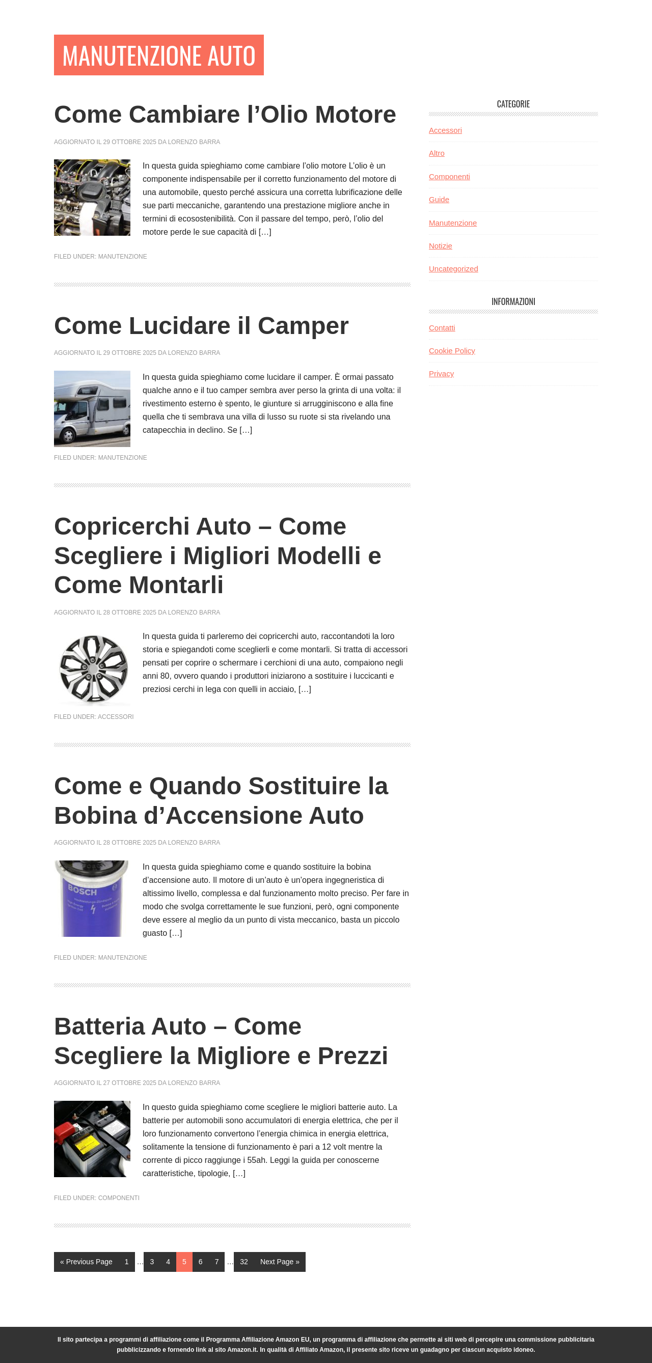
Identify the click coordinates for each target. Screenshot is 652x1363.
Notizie (440, 245)
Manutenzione (122, 256)
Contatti (442, 327)
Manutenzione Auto (159, 55)
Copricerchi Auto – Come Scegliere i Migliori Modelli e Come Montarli (218, 555)
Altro (437, 153)
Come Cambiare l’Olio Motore (225, 114)
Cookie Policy (452, 350)
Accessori (116, 716)
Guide (439, 199)
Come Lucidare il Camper (201, 325)
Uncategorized (453, 268)
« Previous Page (86, 1264)
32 (246, 1261)
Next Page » (280, 1264)
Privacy (441, 373)
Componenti (119, 1198)
